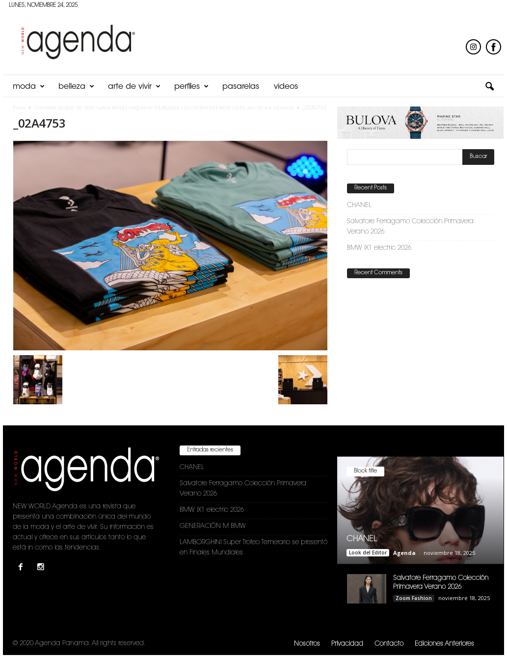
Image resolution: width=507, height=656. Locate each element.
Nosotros (307, 644)
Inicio (19, 108)
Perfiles (191, 87)
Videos (286, 87)
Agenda (404, 552)
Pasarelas (240, 87)
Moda (29, 87)
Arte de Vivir (134, 87)
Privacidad (347, 644)
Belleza (76, 87)
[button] (489, 87)
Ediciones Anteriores (444, 644)
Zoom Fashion (414, 598)
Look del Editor (368, 552)
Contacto (388, 644)
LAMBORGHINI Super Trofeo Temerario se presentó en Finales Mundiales (253, 547)
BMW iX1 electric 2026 (379, 248)
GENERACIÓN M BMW (213, 526)
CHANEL (359, 205)
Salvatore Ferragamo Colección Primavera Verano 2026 (410, 226)
